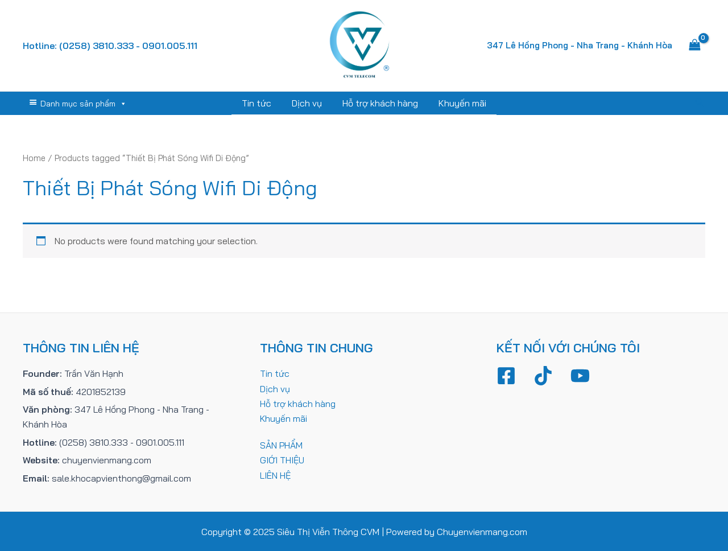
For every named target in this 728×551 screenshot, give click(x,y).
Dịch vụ (308, 103)
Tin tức (260, 103)
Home (34, 157)
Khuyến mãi (459, 103)
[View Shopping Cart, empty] (694, 45)
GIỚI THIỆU (282, 459)
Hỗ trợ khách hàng (379, 103)
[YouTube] (580, 375)
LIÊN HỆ (275, 474)
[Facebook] (506, 375)
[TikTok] (543, 375)
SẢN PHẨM (281, 444)
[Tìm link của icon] (700, 103)
